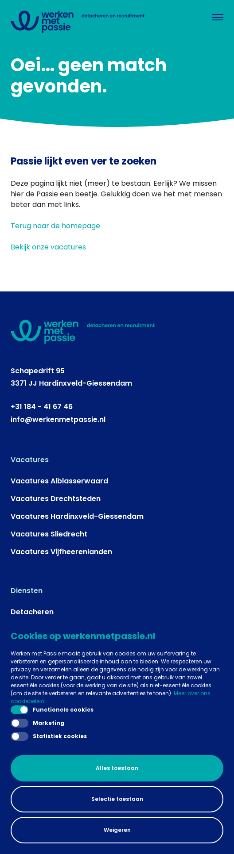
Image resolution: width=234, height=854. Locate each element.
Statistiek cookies (49, 736)
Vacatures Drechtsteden (56, 499)
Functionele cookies (52, 709)
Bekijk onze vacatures (48, 247)
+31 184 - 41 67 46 (42, 407)
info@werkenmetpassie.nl (58, 419)
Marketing (37, 723)
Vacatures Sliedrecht (49, 534)
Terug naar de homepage (55, 226)
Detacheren (32, 612)
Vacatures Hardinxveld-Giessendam (77, 516)
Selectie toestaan (117, 799)
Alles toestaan (117, 768)
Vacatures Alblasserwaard (59, 481)
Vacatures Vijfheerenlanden (61, 552)
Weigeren (117, 830)
